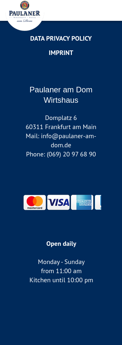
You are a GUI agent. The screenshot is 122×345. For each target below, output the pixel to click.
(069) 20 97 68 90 (71, 154)
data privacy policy (61, 38)
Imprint (61, 52)
